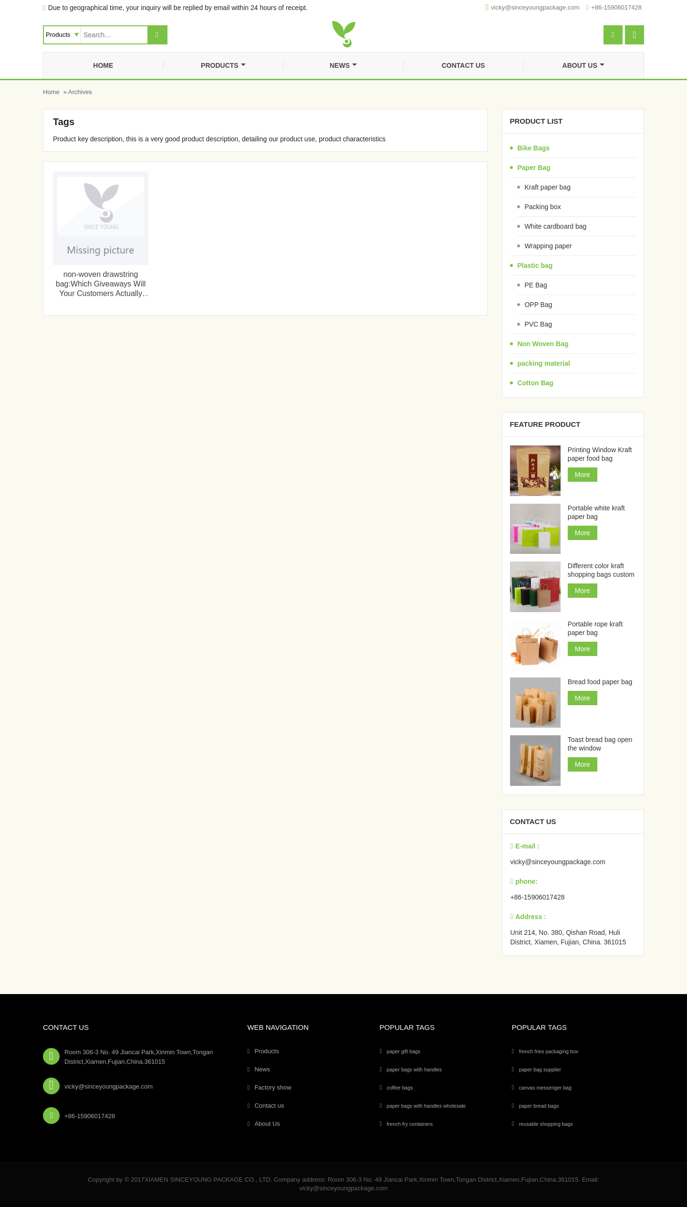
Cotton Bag (535, 383)
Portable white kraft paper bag (596, 512)
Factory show (272, 1087)
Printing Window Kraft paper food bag (600, 454)
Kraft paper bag (547, 187)
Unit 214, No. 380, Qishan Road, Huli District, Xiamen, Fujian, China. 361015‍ (568, 937)
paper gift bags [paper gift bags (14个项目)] (404, 1051)
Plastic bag (534, 265)
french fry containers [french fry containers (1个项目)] (410, 1124)
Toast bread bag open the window (600, 744)
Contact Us (66, 1027)
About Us (583, 65)
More (582, 474)
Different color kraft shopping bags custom (601, 570)
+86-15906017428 (616, 7)
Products (223, 65)
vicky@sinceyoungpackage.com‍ (535, 7)
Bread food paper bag (600, 682)
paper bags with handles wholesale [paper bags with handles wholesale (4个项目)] (426, 1106)
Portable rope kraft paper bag (595, 628)
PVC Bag (538, 324)
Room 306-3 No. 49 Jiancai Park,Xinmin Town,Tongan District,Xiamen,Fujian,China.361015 (138, 1056)
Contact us (463, 65)
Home (103, 65)
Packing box (542, 207)
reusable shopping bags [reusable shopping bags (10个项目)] (546, 1124)
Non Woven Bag (542, 344)
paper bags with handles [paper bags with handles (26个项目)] (414, 1069)
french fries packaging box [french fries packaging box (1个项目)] (548, 1051)
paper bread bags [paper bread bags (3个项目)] (539, 1106)
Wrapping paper (548, 246)
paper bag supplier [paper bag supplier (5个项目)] (540, 1069)
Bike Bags (533, 148)
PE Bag (535, 285)
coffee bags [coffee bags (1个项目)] (400, 1088)
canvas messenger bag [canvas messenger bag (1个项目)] (545, 1088)
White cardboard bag (555, 226)
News (343, 65)
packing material (543, 363)
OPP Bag (538, 304)
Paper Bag (533, 167)
